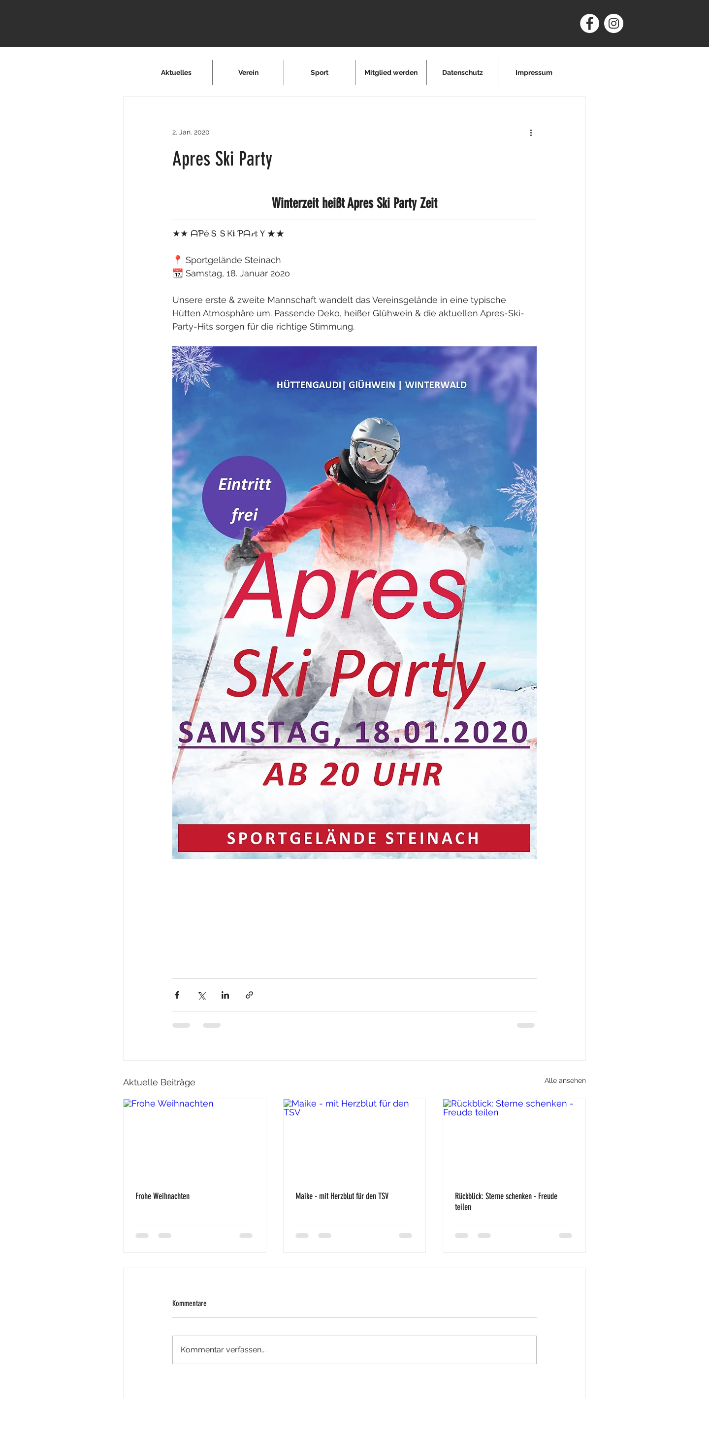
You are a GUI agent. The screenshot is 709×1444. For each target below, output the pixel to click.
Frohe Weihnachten (162, 1196)
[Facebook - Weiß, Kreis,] (589, 23)
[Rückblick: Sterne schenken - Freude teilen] (514, 1139)
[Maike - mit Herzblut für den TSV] (355, 1139)
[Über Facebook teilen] (177, 995)
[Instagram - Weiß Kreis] (613, 23)
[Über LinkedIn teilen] (225, 995)
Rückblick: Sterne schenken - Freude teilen (506, 1201)
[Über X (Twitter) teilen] (201, 995)
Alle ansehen (565, 1080)
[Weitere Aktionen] (531, 132)
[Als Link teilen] (249, 995)
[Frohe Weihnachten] (195, 1139)
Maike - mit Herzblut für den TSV (341, 1196)
